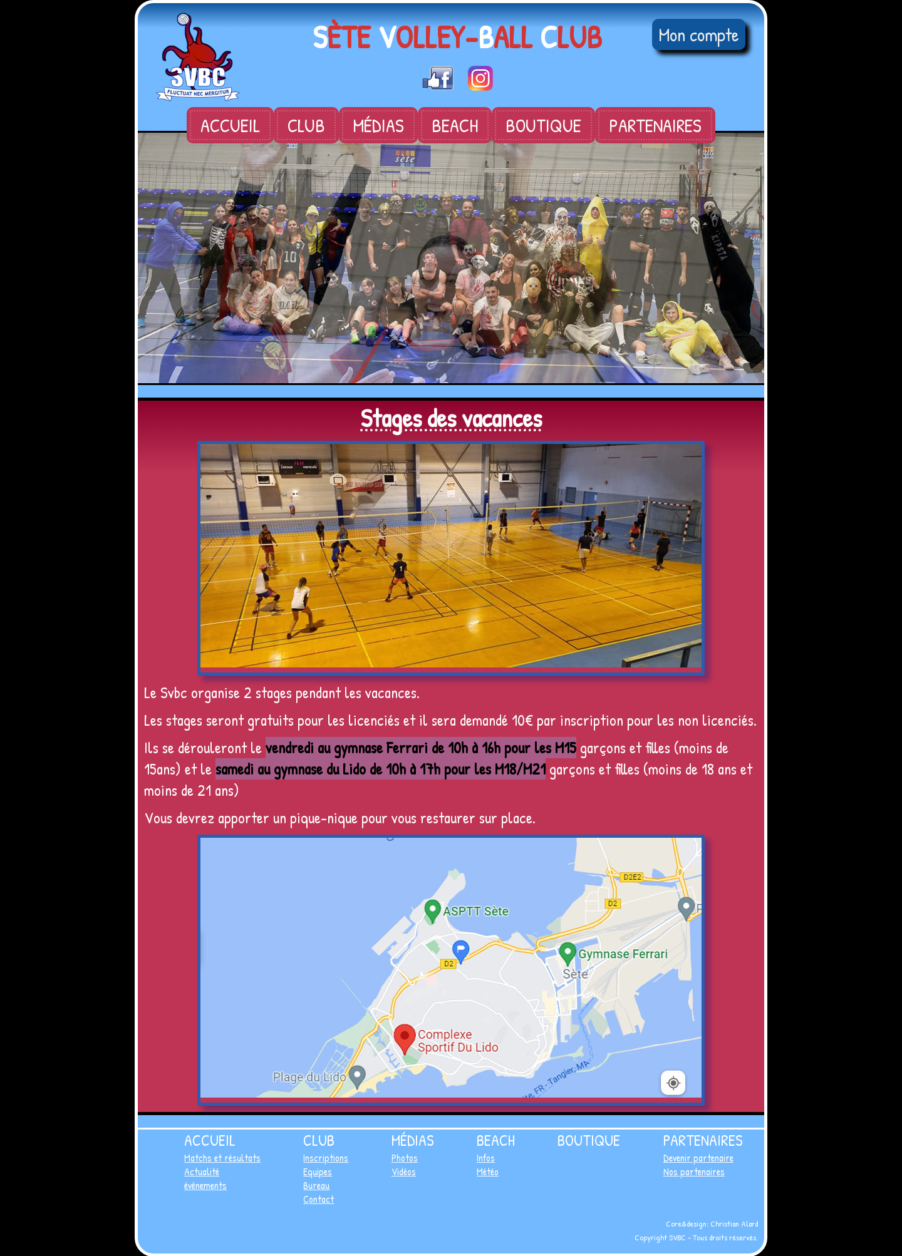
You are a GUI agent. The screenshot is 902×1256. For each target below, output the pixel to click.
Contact (318, 1199)
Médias (378, 125)
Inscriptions (325, 1158)
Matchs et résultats (222, 1158)
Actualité (201, 1171)
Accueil (230, 125)
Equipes (317, 1171)
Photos (404, 1158)
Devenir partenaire (698, 1158)
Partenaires (655, 125)
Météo (488, 1171)
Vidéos (403, 1171)
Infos (486, 1158)
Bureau (316, 1185)
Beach (455, 125)
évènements (205, 1185)
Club (306, 125)
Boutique (543, 125)
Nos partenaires (694, 1171)
